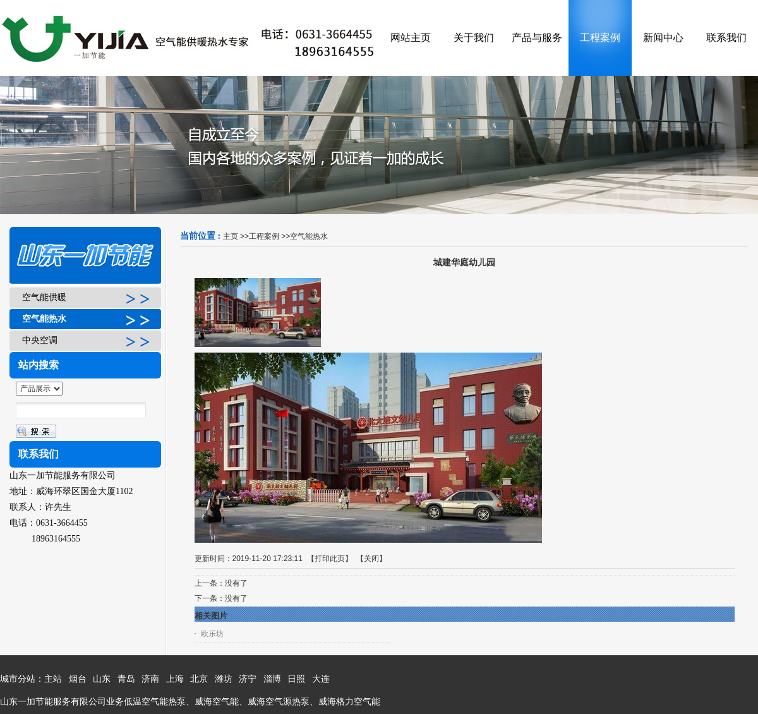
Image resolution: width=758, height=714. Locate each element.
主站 (53, 679)
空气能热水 (309, 236)
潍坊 (223, 679)
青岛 (126, 679)
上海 (175, 679)
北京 (199, 679)
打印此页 (330, 558)
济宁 (247, 679)
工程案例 (264, 236)
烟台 (78, 679)
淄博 (272, 679)
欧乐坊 (212, 633)
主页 (230, 236)
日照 (296, 679)
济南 (150, 679)
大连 (321, 679)
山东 (102, 679)
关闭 (371, 558)
